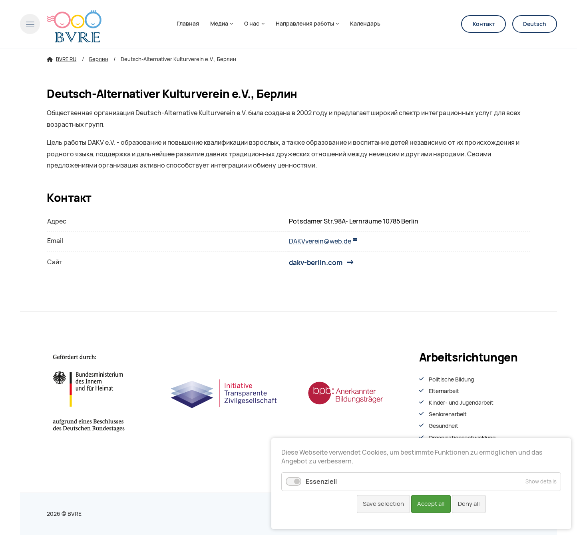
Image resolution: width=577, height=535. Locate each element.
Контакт (484, 24)
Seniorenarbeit (448, 414)
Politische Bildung (451, 379)
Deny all (469, 504)
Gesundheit (443, 425)
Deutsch (534, 24)
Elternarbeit (444, 391)
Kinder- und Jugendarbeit (461, 402)
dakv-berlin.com (315, 262)
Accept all (431, 504)
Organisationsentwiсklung (462, 437)
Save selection (383, 504)
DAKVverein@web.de (320, 241)
